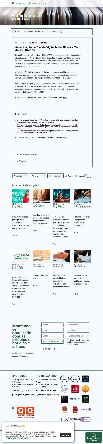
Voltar (17, 32)
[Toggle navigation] (87, 3)
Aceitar (65, 436)
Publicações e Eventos (33, 32)
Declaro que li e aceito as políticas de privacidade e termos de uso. (78, 342)
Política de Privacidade (17, 438)
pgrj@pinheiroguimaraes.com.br (49, 395)
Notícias (33, 43)
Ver (14, 236)
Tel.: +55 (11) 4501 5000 (22, 391)
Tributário (44, 43)
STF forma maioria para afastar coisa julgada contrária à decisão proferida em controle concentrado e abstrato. (47, 132)
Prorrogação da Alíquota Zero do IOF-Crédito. (36, 123)
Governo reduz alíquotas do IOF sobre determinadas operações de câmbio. (47, 120)
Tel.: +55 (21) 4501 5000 (46, 391)
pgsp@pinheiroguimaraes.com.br (26, 395)
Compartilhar (55, 31)
